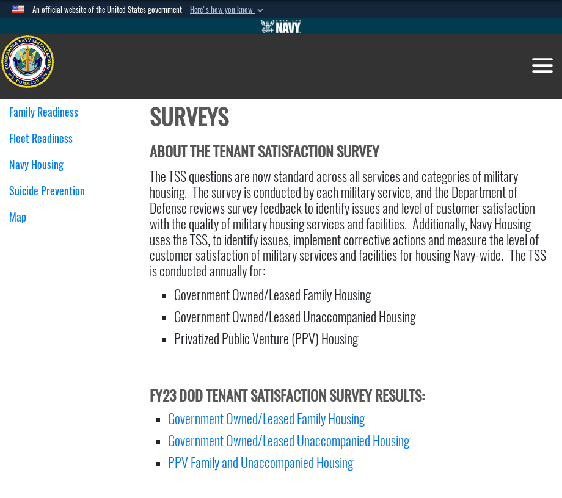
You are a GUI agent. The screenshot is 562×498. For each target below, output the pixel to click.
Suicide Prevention (47, 190)
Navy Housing (41, 164)
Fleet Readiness (45, 138)
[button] (228, 10)
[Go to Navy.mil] (281, 26)
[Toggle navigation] (542, 65)
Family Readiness (48, 112)
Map (17, 217)
